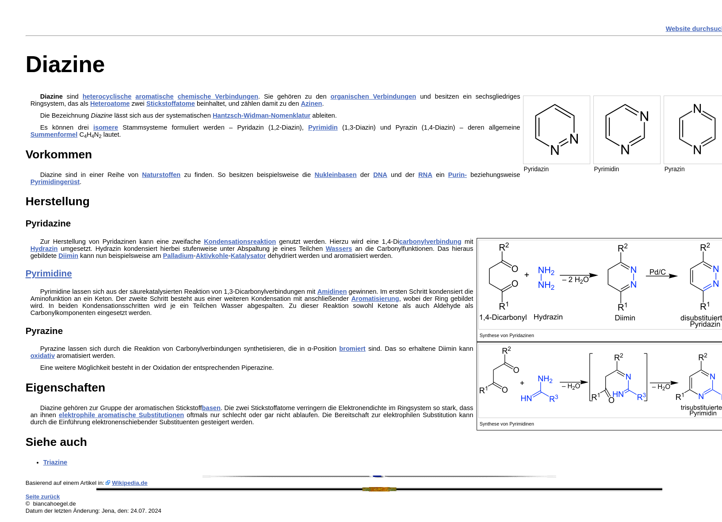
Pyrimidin (323, 127)
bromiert (352, 348)
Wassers (339, 248)
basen (211, 407)
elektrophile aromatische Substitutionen (121, 414)
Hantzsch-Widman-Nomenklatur (261, 115)
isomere (105, 127)
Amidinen (332, 291)
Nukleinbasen (335, 174)
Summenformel (54, 134)
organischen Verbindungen (373, 96)
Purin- (457, 174)
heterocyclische (107, 96)
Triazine (55, 462)
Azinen (311, 103)
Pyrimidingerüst (55, 181)
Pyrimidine (49, 273)
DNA (380, 174)
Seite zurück (43, 496)
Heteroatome (110, 103)
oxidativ (43, 355)
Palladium (178, 255)
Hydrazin (44, 248)
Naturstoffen (161, 174)
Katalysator (248, 255)
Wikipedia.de (130, 483)
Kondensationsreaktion (240, 241)
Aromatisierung (375, 298)
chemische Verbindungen (218, 96)
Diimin (68, 255)
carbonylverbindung (430, 241)
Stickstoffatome (170, 103)
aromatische (154, 96)
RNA (425, 174)
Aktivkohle (212, 255)
